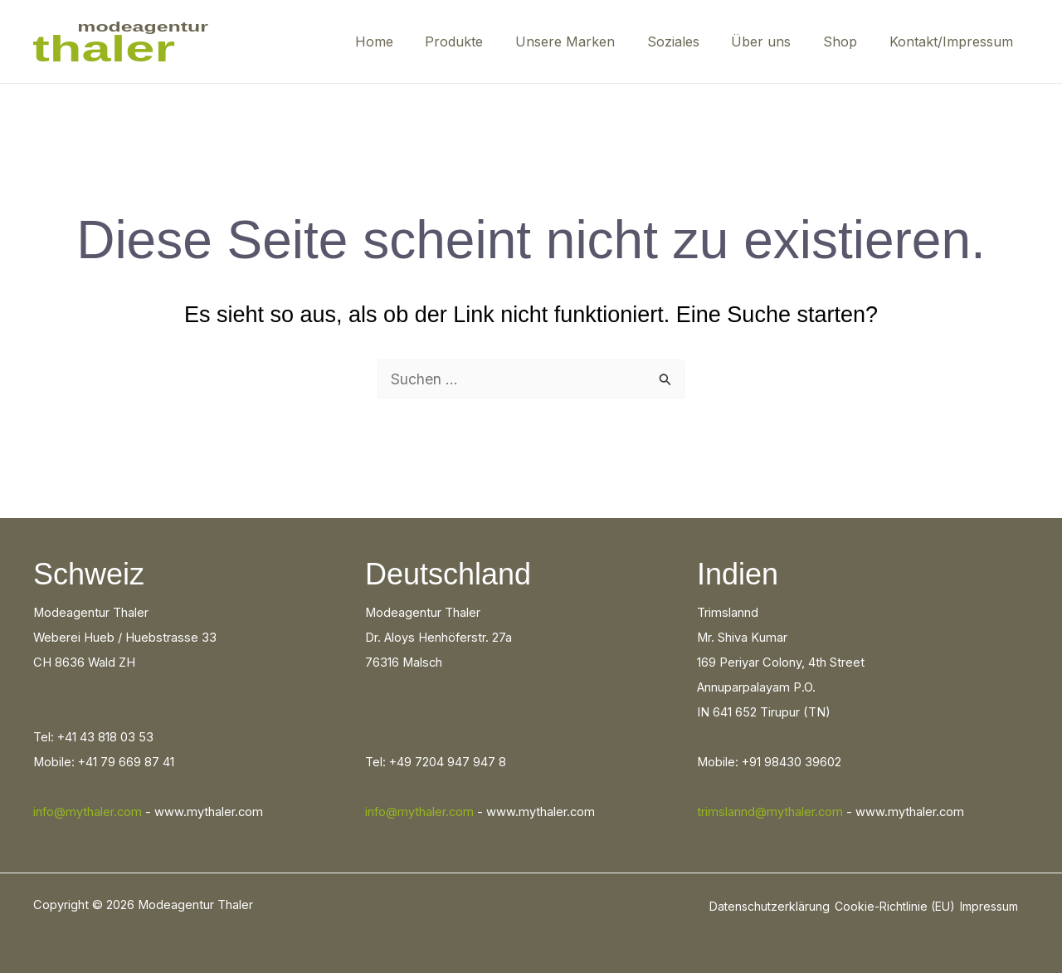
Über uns (775, 41)
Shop (848, 41)
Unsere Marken (590, 41)
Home (410, 41)
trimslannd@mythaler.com (770, 811)
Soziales (692, 41)
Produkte (484, 41)
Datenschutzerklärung (769, 906)
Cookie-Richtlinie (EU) (895, 906)
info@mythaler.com (87, 811)
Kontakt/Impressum (954, 41)
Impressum (989, 906)
